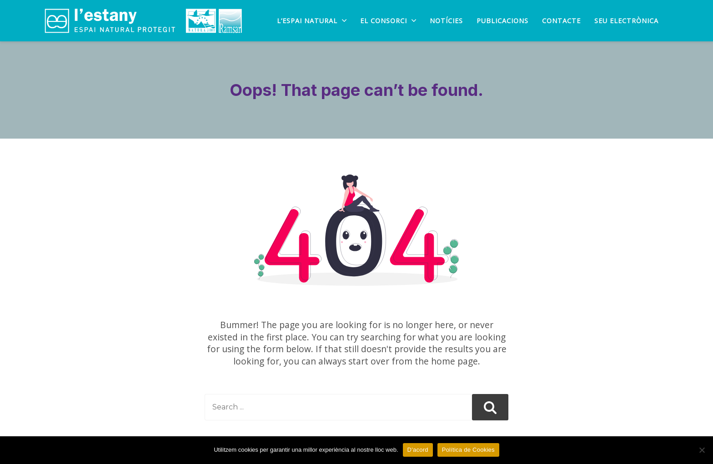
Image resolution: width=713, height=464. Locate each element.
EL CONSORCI (388, 21)
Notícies (446, 21)
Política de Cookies (468, 449)
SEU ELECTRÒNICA (626, 21)
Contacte (561, 21)
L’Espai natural (311, 21)
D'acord (417, 449)
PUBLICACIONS (502, 21)
